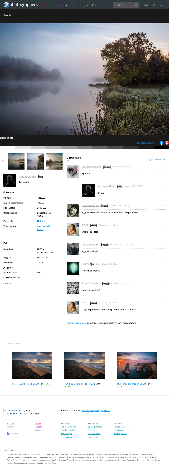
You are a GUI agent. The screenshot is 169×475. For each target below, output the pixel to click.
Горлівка (10, 457)
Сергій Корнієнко (90, 244)
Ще (85, 5)
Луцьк (9, 460)
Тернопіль (131, 460)
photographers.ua (15, 410)
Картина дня (66, 434)
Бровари (142, 454)
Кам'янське (91, 457)
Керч (99, 457)
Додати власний (157, 159)
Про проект (92, 430)
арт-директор (85, 454)
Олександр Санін (27, 176)
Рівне (83, 460)
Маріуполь (22, 460)
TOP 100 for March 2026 (131, 383)
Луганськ (152, 457)
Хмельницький (20, 463)
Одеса (69, 460)
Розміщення (119, 430)
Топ (74, 5)
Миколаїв (53, 460)
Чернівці (47, 463)
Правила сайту (94, 434)
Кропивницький (141, 457)
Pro (94, 5)
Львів (15, 460)
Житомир (34, 457)
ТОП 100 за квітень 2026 (79, 383)
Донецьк (25, 457)
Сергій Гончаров (90, 205)
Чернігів (39, 463)
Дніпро (18, 457)
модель (41, 454)
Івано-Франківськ (56, 457)
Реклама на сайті (121, 427)
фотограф (32, 454)
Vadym (85, 264)
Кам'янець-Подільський (75, 457)
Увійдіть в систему (76, 323)
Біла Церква (122, 454)
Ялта (54, 463)
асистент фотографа (69, 454)
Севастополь (92, 460)
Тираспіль (141, 460)
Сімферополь (105, 460)
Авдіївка (112, 454)
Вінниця (150, 454)
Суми (114, 460)
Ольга (85, 225)
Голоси (7, 283)
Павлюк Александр (91, 166)
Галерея (60, 5)
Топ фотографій (68, 430)
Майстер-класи (120, 434)
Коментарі (39, 430)
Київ (103, 457)
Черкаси (31, 463)
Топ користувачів (68, 427)
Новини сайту (93, 437)
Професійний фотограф (17, 454)
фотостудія (96, 454)
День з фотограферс (96, 427)
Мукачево (44, 460)
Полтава (76, 460)
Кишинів (110, 457)
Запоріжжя (43, 457)
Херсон (10, 463)
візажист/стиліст (52, 454)
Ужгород (150, 460)
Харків (157, 460)
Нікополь (62, 460)
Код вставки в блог (145, 143)
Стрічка (45, 5)
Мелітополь (34, 460)
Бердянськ (133, 454)
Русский (10, 423)
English (10, 427)
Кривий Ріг (129, 457)
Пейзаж (41, 221)
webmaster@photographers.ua (96, 410)
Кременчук (119, 457)
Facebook (12, 434)
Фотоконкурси (67, 437)
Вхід (146, 5)
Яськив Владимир (91, 283)
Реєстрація (159, 5)
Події (90, 440)
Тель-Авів (122, 460)
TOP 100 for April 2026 (25, 383)
